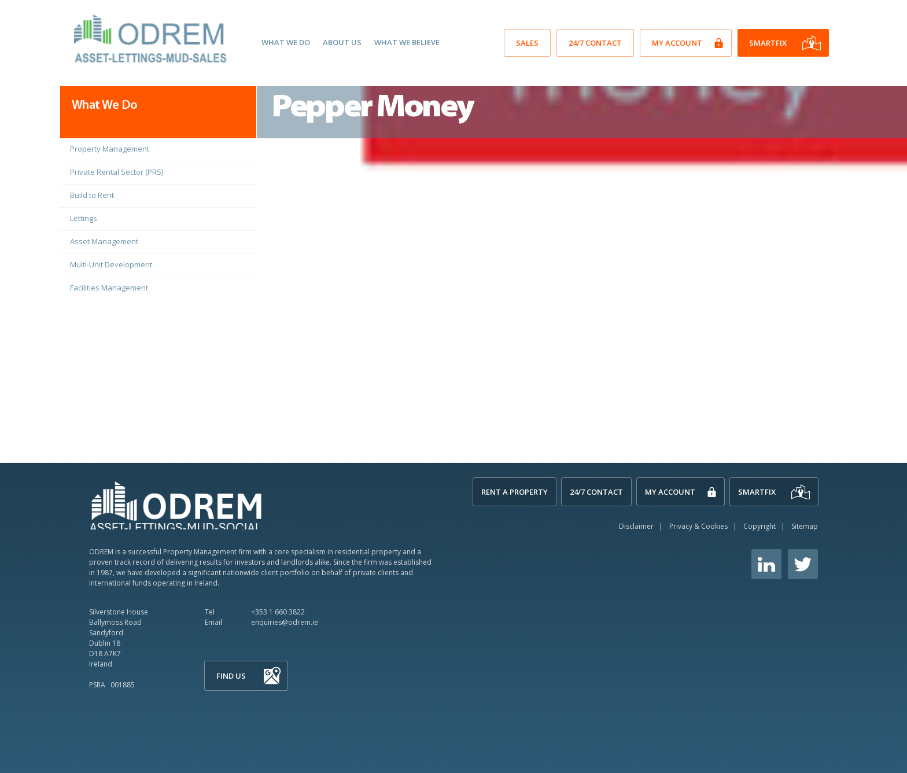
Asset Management (104, 241)
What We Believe (407, 42)
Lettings (83, 218)
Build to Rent (92, 195)
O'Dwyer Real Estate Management (152, 38)
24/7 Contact (595, 43)
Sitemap (804, 526)
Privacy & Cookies (698, 526)
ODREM (176, 504)
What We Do (285, 42)
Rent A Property (514, 492)
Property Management (109, 148)
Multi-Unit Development (111, 264)
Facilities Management (109, 287)
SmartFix (768, 43)
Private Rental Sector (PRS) (116, 172)
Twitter (803, 564)
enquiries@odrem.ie (284, 622)
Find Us (231, 676)
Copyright (759, 526)
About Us (342, 42)
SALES (527, 43)
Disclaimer (636, 526)
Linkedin (766, 564)
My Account (677, 43)
